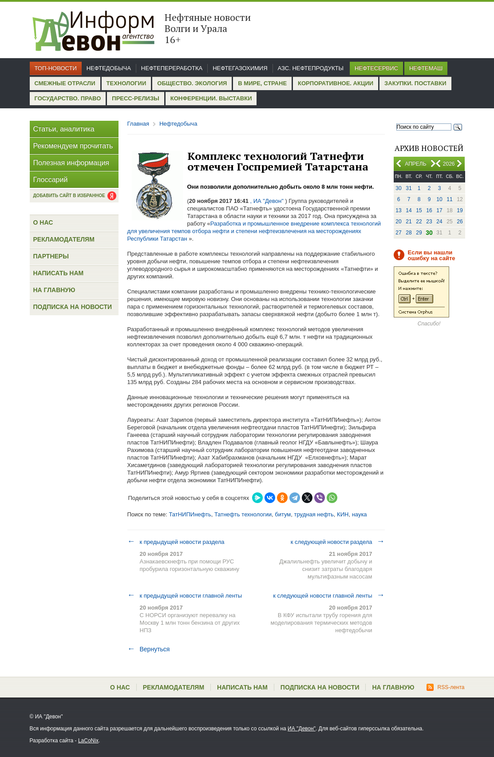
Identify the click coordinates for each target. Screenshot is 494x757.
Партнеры (51, 256)
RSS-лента (445, 687)
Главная (138, 123)
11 (449, 199)
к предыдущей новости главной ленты (184, 595)
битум (283, 514)
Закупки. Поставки (415, 83)
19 (459, 210)
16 (429, 210)
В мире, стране (262, 83)
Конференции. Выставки (211, 98)
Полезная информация (71, 162)
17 (439, 210)
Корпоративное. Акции (335, 83)
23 (429, 221)
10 (439, 199)
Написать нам (58, 273)
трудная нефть (314, 514)
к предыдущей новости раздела (176, 542)
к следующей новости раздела (338, 542)
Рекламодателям (64, 239)
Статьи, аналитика (64, 129)
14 (408, 210)
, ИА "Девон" (267, 201)
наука (359, 514)
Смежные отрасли (65, 83)
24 (439, 221)
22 (419, 221)
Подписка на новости (72, 306)
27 (398, 233)
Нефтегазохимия (240, 68)
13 (398, 210)
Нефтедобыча (109, 68)
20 (398, 221)
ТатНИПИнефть (190, 514)
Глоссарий (50, 179)
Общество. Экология (192, 83)
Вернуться (148, 649)
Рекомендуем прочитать (73, 146)
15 (419, 210)
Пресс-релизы (135, 98)
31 (408, 188)
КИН (342, 514)
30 (398, 188)
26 (459, 221)
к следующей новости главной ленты (328, 595)
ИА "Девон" (302, 728)
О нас (43, 222)
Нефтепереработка (171, 68)
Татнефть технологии (243, 514)
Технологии (126, 83)
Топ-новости (56, 68)
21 (408, 221)
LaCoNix (88, 740)
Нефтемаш (426, 68)
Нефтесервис (376, 68)
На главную (54, 289)
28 (408, 233)
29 (419, 233)
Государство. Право (68, 98)
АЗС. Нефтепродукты (311, 68)
